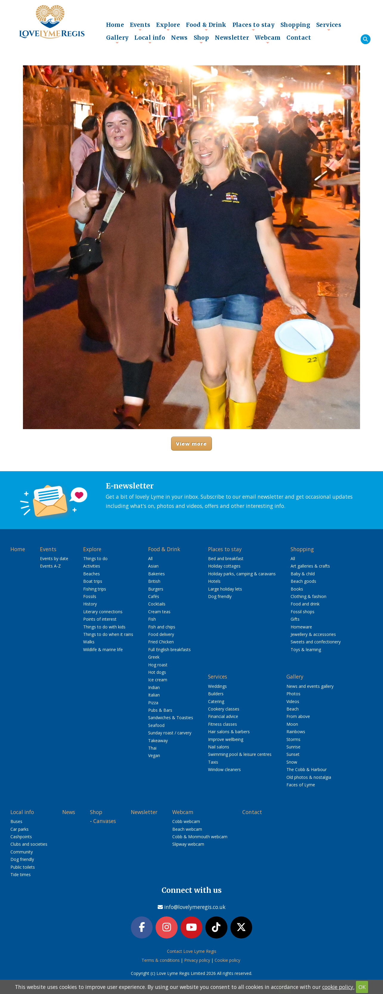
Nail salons (218, 747)
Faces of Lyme (300, 785)
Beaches (91, 574)
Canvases (104, 821)
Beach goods (303, 581)
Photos (293, 693)
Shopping (295, 26)
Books (297, 589)
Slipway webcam (188, 844)
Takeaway (158, 740)
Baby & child (303, 574)
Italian (154, 695)
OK (362, 986)
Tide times (20, 874)
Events (140, 26)
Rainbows (295, 731)
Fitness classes (222, 724)
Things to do (95, 558)
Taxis (213, 762)
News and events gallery (310, 686)
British (154, 581)
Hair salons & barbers (229, 731)
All (150, 558)
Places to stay (253, 26)
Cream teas (159, 611)
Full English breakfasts (169, 649)
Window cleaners (224, 769)
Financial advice (223, 716)
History (90, 604)
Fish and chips (161, 627)
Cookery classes (223, 709)
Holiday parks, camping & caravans (242, 574)
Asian (153, 566)
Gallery (117, 39)
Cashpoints (21, 836)
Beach (292, 709)
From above (298, 716)
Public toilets (22, 867)
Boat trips (92, 581)
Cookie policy (227, 961)
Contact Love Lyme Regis (191, 952)
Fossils (89, 596)
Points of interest (100, 619)
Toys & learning (306, 649)
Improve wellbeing (225, 739)
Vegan (154, 755)
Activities (91, 566)
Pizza (153, 702)
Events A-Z (50, 566)
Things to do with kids (104, 627)
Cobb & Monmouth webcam (199, 836)
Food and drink (305, 604)
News (179, 37)
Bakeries (156, 574)
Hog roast (158, 665)
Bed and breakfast (226, 558)
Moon (292, 724)
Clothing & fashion (308, 596)
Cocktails (156, 604)
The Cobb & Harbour (306, 769)
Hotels (214, 581)
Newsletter (232, 37)
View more (191, 443)
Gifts (295, 619)
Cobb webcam (186, 821)
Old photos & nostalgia (308, 777)
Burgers (155, 589)
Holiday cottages (224, 566)
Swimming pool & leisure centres (240, 754)
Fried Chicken (161, 642)
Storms (293, 739)
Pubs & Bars (160, 710)
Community (21, 852)
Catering (216, 701)
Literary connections (103, 611)
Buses (16, 821)
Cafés (153, 596)
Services (328, 26)
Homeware (301, 627)
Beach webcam (187, 829)
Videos (292, 701)
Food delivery (161, 634)
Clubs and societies (28, 844)
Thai (152, 748)
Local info (149, 39)
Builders (216, 693)
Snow (291, 762)
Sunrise (293, 747)
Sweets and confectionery (316, 642)
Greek (153, 657)
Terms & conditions (161, 961)
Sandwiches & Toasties (170, 717)
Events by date (54, 558)
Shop (201, 39)
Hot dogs (157, 672)
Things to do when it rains (108, 634)
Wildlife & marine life (103, 649)
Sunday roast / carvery (169, 733)
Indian (154, 687)
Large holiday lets (225, 589)
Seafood (156, 725)
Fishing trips (94, 589)
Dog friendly (220, 596)
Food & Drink (206, 26)
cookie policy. (338, 986)
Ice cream (157, 679)
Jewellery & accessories (313, 634)
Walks (88, 642)
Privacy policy (197, 961)
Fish (152, 619)
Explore (168, 26)
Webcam (267, 39)
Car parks (19, 829)
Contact (298, 37)
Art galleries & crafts (310, 566)
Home (115, 24)
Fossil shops (302, 611)
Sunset (293, 754)
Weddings (217, 686)
